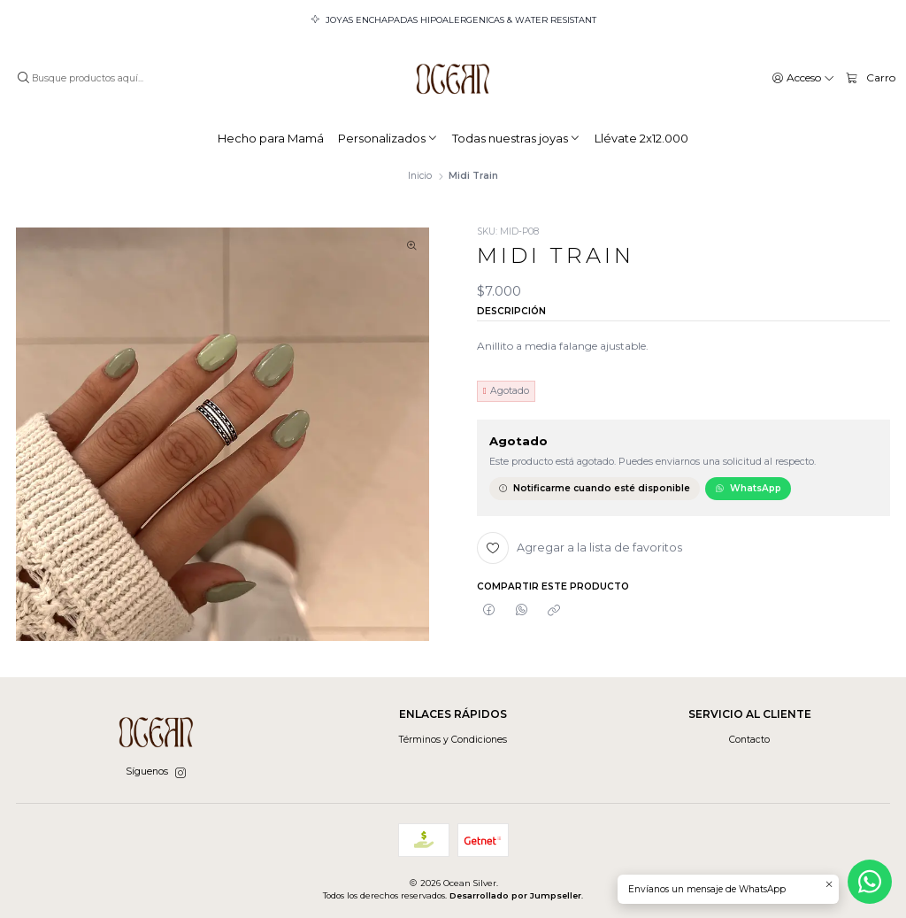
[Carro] (870, 78)
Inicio (420, 176)
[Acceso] (803, 77)
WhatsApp (748, 488)
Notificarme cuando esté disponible (594, 488)
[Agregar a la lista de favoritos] (579, 548)
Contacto (749, 739)
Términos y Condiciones (453, 739)
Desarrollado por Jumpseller (515, 895)
